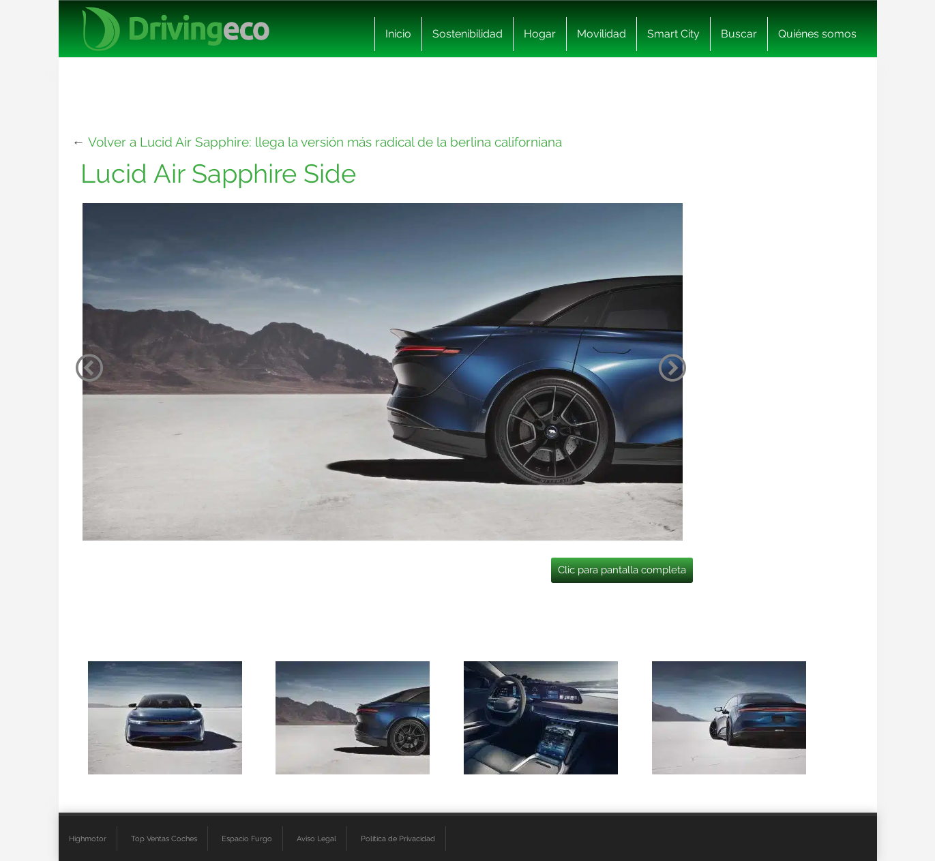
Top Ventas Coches (164, 838)
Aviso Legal (316, 838)
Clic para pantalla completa (622, 570)
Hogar (540, 33)
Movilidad (601, 33)
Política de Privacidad (398, 838)
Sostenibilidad (467, 33)
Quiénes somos (817, 33)
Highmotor (87, 838)
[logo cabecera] (175, 29)
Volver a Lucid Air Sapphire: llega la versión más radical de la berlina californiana (325, 141)
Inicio (398, 33)
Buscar (739, 33)
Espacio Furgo (247, 838)
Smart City (673, 33)
